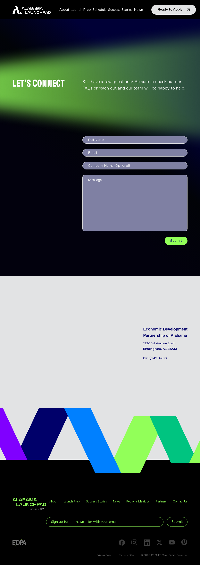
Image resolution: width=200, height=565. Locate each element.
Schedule (99, 9)
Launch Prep (81, 9)
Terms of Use (126, 555)
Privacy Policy (105, 555)
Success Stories (120, 9)
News (138, 9)
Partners (161, 502)
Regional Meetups (138, 502)
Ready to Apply (174, 9)
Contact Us (180, 502)
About (64, 9)
